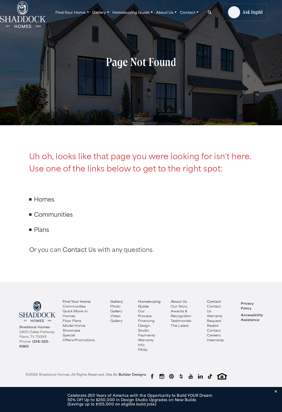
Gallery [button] (99, 12)
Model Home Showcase (74, 328)
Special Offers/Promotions (79, 337)
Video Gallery (116, 318)
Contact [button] (187, 12)
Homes (44, 198)
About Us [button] (164, 12)
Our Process (145, 313)
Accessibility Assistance (252, 317)
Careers (214, 335)
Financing (146, 320)
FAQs (142, 349)
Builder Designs (132, 374)
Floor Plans (72, 320)
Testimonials (181, 320)
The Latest (180, 325)
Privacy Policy (247, 305)
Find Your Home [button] (70, 12)
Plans (41, 229)
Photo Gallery (116, 308)
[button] (72, 12)
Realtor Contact (214, 328)
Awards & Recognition (181, 313)
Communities (53, 214)
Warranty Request (215, 318)
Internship (215, 339)
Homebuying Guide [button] (131, 12)
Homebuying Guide (149, 303)
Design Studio (144, 328)
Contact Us (79, 249)
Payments (146, 335)
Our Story (179, 306)
